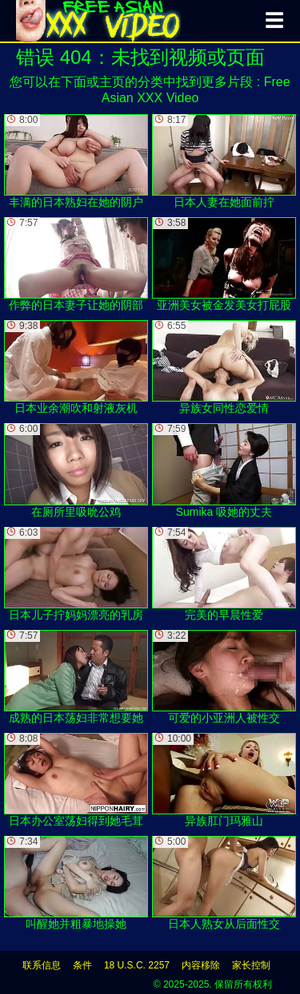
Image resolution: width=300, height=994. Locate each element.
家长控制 (251, 965)
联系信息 (41, 965)
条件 (82, 965)
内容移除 (201, 965)
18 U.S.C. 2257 (137, 965)
